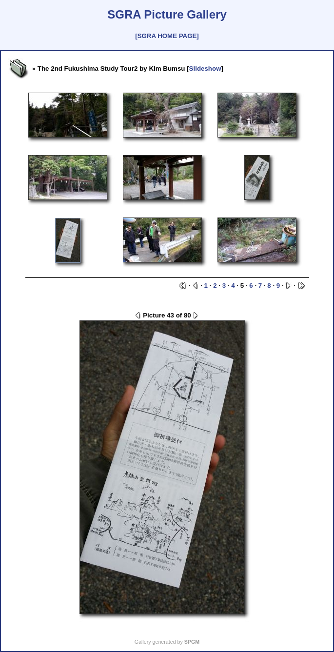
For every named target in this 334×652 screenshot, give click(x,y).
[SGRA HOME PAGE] (166, 36)
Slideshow (205, 68)
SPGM (191, 642)
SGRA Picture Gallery (167, 14)
